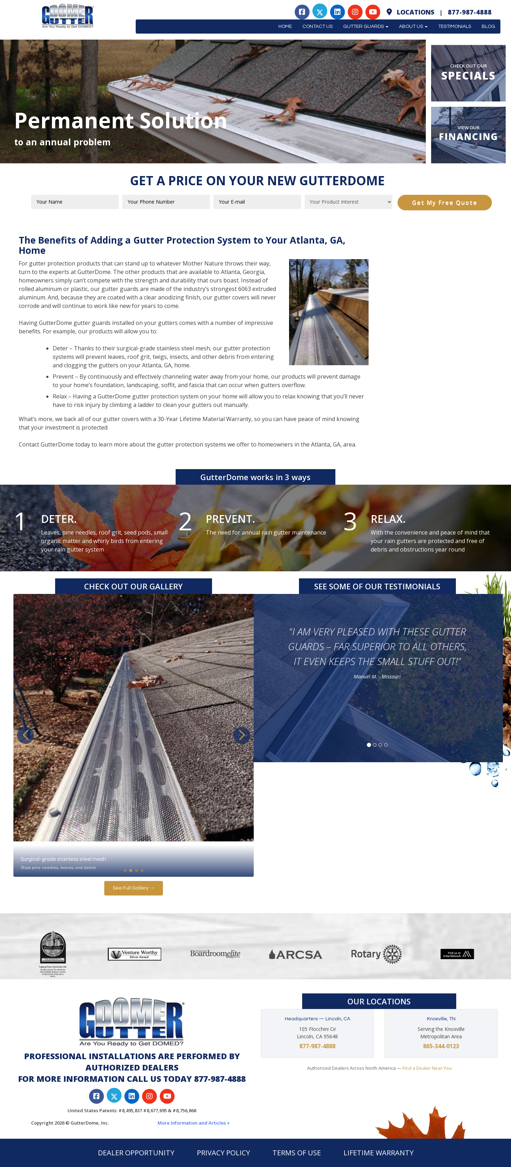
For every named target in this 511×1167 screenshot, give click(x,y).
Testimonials (454, 26)
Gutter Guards (365, 26)
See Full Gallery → (133, 888)
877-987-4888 (470, 12)
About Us (413, 26)
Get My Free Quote (444, 202)
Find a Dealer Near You (427, 1068)
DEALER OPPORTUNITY (136, 1152)
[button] (241, 735)
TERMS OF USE (296, 1152)
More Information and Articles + (194, 1123)
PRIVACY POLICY (223, 1152)
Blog (488, 26)
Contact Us (318, 26)
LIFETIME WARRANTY (378, 1152)
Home (285, 26)
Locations (415, 12)
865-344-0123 (441, 1046)
